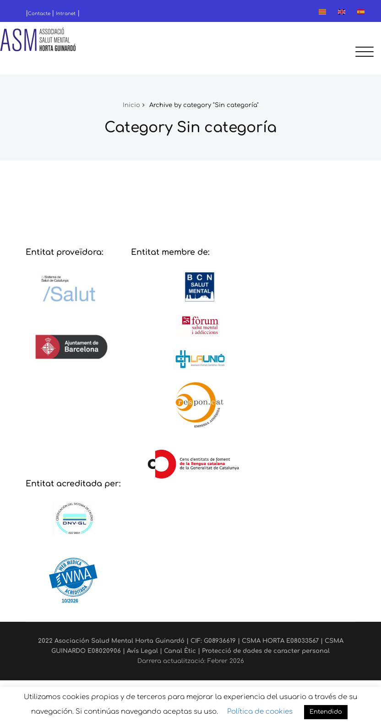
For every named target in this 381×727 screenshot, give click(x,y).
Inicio (131, 105)
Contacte (40, 13)
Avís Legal (142, 650)
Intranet (66, 13)
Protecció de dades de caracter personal (266, 650)
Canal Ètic (180, 650)
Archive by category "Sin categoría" (204, 105)
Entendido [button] (326, 712)
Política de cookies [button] (260, 712)
